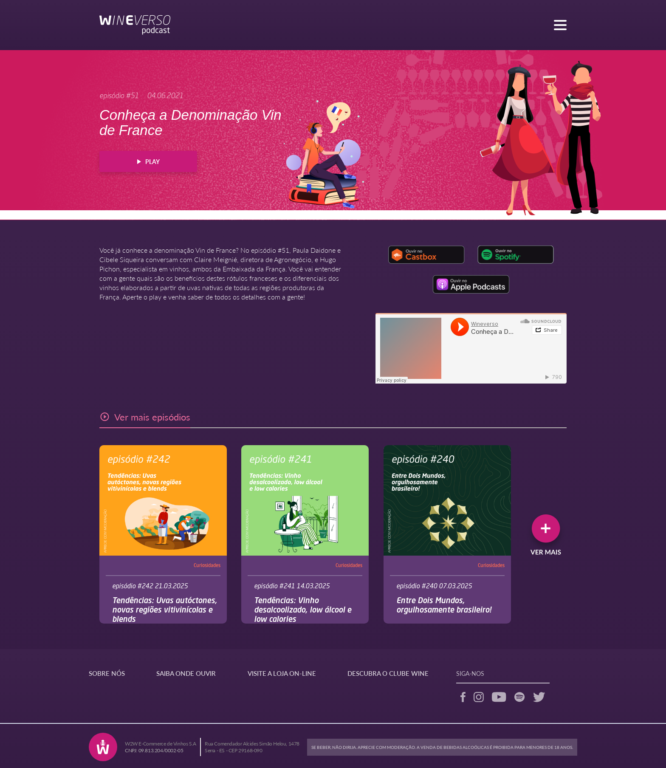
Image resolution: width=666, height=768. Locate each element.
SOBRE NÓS (107, 673)
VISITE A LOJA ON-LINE (282, 673)
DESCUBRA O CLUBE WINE (388, 673)
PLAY (148, 161)
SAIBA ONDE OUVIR (186, 673)
